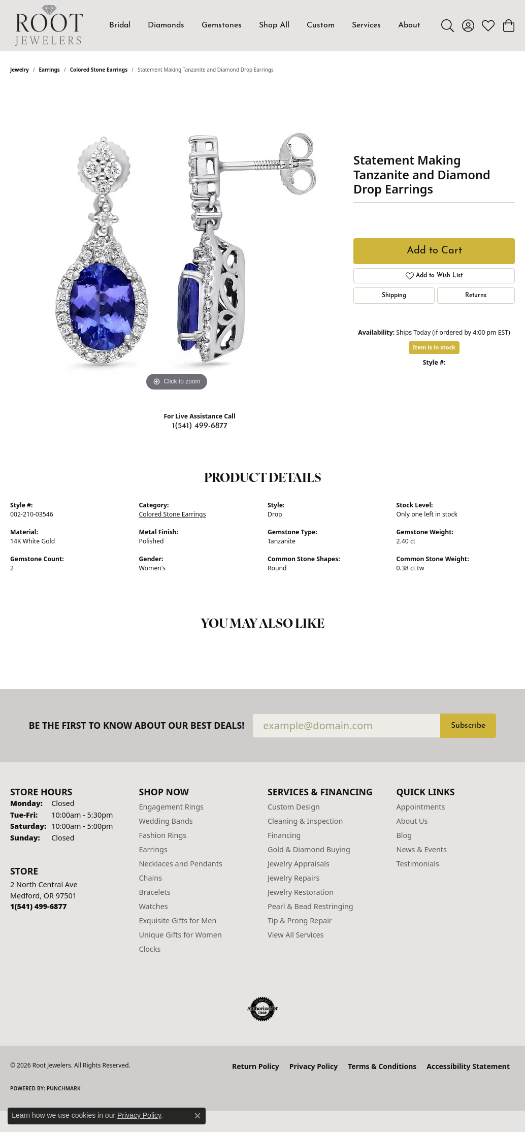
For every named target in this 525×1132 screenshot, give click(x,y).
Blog (404, 835)
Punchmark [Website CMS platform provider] (64, 1088)
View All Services (296, 935)
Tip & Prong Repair (300, 920)
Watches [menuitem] (153, 906)
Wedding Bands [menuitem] (166, 821)
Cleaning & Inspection (305, 821)
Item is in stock (434, 347)
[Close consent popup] (197, 1116)
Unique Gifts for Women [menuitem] (180, 935)
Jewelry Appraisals (299, 863)
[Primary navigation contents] (264, 25)
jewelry (19, 69)
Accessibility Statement (468, 1066)
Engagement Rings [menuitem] (171, 807)
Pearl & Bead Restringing (310, 906)
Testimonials (418, 863)
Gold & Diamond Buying (309, 849)
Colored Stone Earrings (99, 69)
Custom (321, 25)
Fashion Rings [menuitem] (163, 835)
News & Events (422, 849)
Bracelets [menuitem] (155, 892)
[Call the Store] (38, 906)
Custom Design (294, 807)
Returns (475, 296)
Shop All (274, 25)
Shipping (394, 296)
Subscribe (468, 726)
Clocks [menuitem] (150, 949)
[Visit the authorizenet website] (262, 1009)
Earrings (49, 69)
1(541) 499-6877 (199, 426)
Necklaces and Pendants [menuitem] (180, 863)
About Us (412, 821)
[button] (447, 25)
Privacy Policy (313, 1066)
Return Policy (255, 1066)
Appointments (421, 807)
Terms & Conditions (382, 1066)
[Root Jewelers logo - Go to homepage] (49, 25)
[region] (176, 241)
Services (366, 25)
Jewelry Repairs (293, 878)
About (409, 25)
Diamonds (166, 25)
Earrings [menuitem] (153, 849)
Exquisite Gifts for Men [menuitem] (178, 920)
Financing (284, 835)
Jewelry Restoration (301, 892)
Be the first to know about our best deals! (137, 725)
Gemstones (222, 25)
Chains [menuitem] (150, 878)
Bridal (119, 25)
